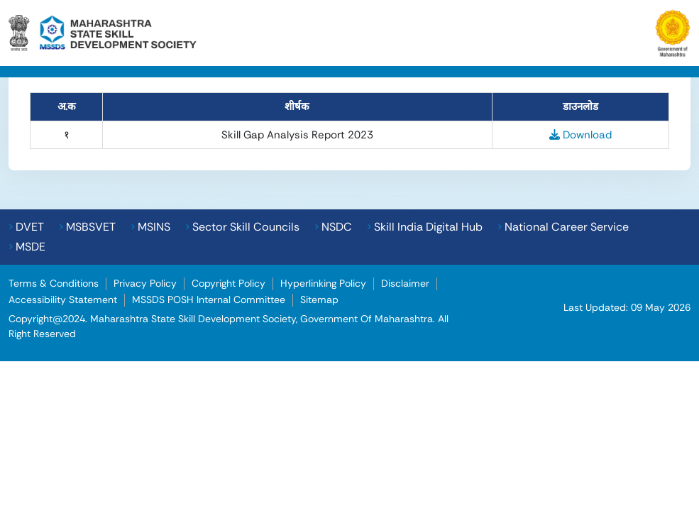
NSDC (336, 227)
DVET (30, 227)
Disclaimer (405, 284)
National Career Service (567, 227)
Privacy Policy (145, 284)
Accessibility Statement (63, 300)
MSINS (154, 227)
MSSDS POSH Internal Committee (208, 300)
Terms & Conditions (54, 284)
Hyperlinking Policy (323, 284)
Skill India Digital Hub (428, 227)
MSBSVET (91, 227)
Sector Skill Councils (245, 227)
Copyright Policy (228, 284)
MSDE (30, 247)
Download (580, 134)
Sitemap (319, 300)
